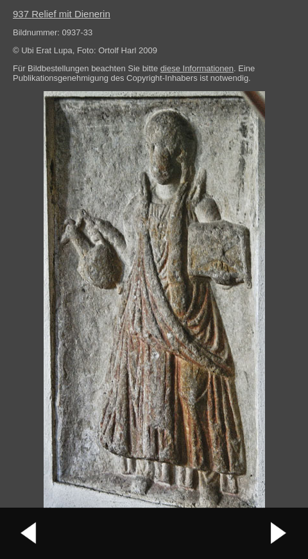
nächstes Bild (279, 533)
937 (61, 13)
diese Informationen (197, 68)
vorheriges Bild (29, 533)
